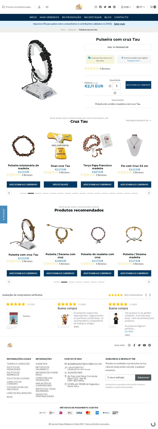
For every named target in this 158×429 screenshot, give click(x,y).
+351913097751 (74, 368)
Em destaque (93, 17)
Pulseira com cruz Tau (23, 254)
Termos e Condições (18, 364)
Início (33, 17)
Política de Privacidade (13, 368)
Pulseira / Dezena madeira (134, 256)
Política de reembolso (13, 374)
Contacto (121, 17)
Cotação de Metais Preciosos (17, 388)
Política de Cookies (18, 379)
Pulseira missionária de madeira (23, 167)
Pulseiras (72, 30)
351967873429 (73, 373)
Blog (107, 17)
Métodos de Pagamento (42, 368)
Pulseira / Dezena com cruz (60, 256)
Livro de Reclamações (19, 393)
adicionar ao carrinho (138, 85)
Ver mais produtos (138, 120)
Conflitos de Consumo (14, 383)
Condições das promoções (44, 379)
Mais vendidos (49, 17)
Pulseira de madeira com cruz (97, 256)
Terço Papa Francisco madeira (97, 167)
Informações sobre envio (47, 374)
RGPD (10, 397)
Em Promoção (71, 17)
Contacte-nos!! (133, 61)
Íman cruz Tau (60, 165)
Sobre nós (41, 364)
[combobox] (17, 6)
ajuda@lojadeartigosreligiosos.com (83, 364)
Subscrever (22, 24)
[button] (23, 184)
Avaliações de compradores (44, 384)
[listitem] (57, 317)
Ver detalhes (60, 184)
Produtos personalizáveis (45, 395)
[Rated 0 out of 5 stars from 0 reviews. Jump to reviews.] (97, 68)
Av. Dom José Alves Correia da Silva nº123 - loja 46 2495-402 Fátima (80, 378)
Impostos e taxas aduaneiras (46, 390)
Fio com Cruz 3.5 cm (134, 165)
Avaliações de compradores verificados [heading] (22, 295)
